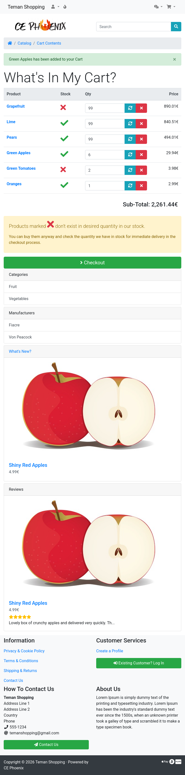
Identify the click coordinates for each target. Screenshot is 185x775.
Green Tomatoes (21, 168)
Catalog (24, 43)
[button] (55, 7)
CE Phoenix (14, 768)
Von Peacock (20, 337)
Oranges (14, 184)
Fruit (13, 286)
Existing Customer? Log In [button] (138, 663)
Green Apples (18, 153)
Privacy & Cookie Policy (24, 651)
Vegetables (18, 298)
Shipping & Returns (20, 670)
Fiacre (14, 325)
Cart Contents (49, 43)
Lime (11, 121)
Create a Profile (109, 651)
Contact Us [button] (46, 744)
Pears (12, 137)
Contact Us (13, 680)
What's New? (20, 351)
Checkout (92, 263)
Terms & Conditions (21, 660)
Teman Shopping (26, 7)
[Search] (133, 26)
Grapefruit (16, 106)
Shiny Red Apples (28, 465)
